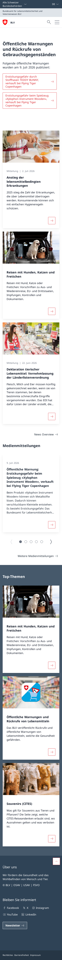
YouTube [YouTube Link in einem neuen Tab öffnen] (10, 914)
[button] (20, 541)
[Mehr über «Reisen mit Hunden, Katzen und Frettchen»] (51, 311)
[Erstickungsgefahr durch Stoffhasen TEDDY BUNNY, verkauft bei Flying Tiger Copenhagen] (30, 81)
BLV (12, 22)
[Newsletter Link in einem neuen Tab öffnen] (15, 925)
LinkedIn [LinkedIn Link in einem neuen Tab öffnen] (28, 914)
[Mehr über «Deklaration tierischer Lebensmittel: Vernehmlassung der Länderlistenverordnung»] (51, 416)
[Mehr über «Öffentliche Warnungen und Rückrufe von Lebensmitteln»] (51, 752)
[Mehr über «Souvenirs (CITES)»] (51, 838)
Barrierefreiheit (21, 955)
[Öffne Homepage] (9, 22)
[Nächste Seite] (51, 542)
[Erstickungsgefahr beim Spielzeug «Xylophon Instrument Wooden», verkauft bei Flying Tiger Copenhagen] (30, 100)
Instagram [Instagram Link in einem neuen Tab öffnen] (40, 908)
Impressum (35, 955)
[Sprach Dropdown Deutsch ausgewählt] (55, 4)
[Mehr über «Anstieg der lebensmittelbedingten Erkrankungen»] (51, 220)
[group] (31, 493)
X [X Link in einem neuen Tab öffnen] (25, 908)
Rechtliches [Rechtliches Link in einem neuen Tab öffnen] (8, 955)
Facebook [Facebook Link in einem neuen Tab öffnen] (11, 908)
